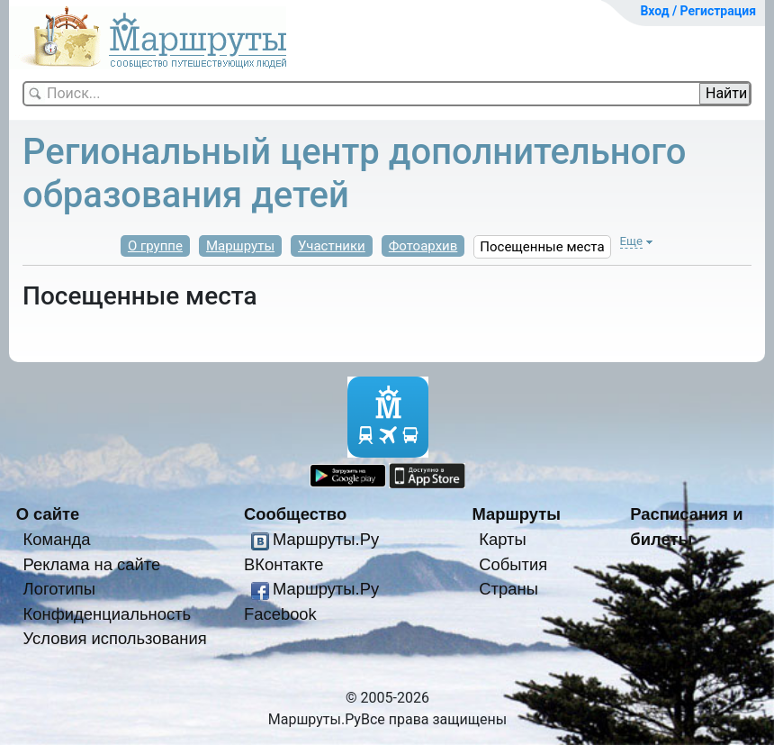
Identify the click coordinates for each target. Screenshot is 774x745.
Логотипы (59, 588)
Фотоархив (423, 246)
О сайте (48, 513)
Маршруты (240, 246)
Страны (508, 588)
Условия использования (115, 638)
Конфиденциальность (107, 613)
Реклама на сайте (92, 564)
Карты (502, 539)
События (513, 564)
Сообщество (295, 513)
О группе (155, 246)
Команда (57, 539)
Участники (331, 246)
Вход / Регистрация (698, 11)
